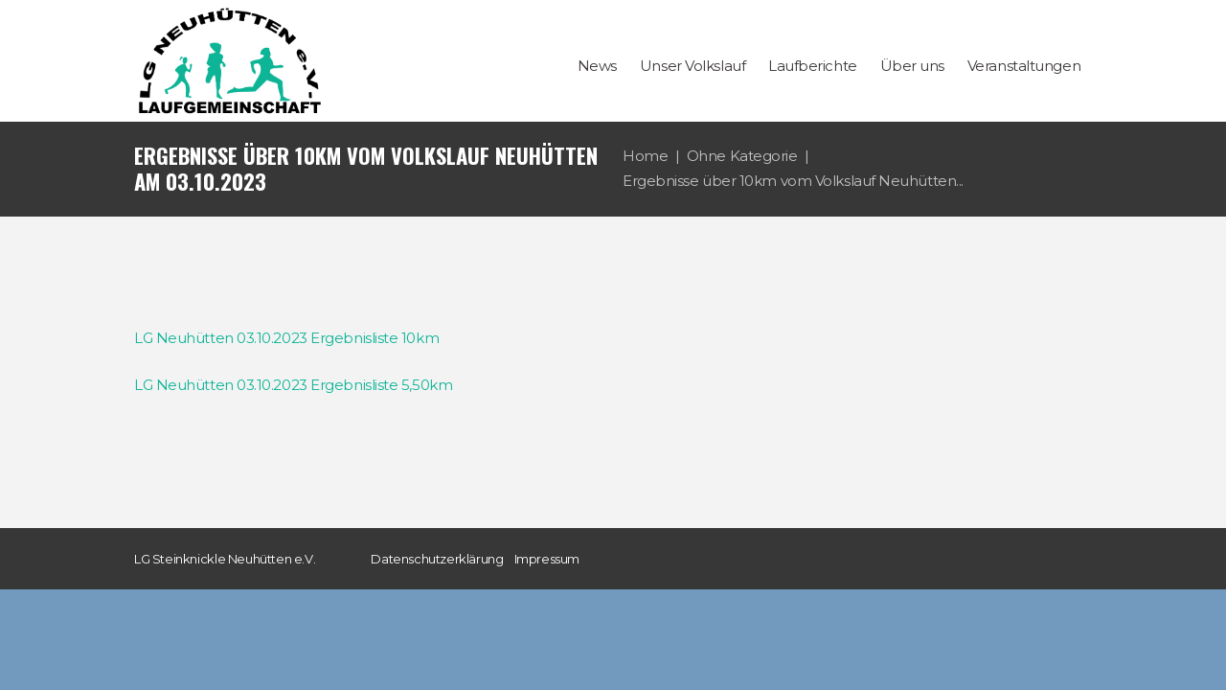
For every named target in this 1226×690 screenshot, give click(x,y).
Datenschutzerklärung (437, 558)
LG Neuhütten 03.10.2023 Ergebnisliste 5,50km (293, 385)
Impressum (547, 558)
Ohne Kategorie (742, 156)
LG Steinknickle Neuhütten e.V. (224, 558)
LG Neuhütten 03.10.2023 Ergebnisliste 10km (286, 338)
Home (645, 156)
